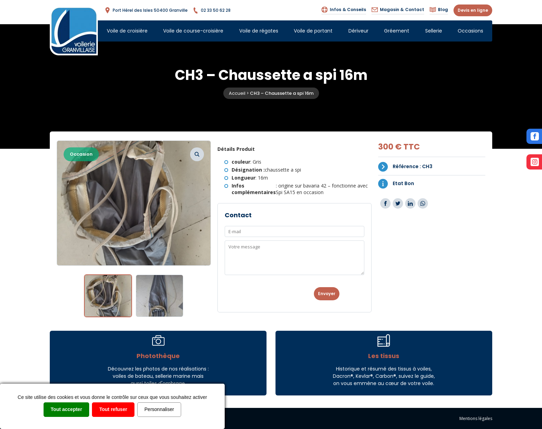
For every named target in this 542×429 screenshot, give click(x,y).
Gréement (396, 30)
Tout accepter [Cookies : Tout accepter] (66, 409)
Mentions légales (475, 418)
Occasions (470, 30)
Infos (343, 10)
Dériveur (358, 30)
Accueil (237, 93)
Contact (398, 10)
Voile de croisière (127, 30)
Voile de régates (258, 30)
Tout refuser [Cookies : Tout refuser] (113, 409)
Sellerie (433, 30)
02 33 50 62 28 (212, 10)
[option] (134, 203)
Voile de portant (313, 30)
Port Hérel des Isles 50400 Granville (146, 10)
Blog (439, 10)
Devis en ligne (473, 10)
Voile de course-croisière (193, 30)
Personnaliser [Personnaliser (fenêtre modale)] (159, 409)
